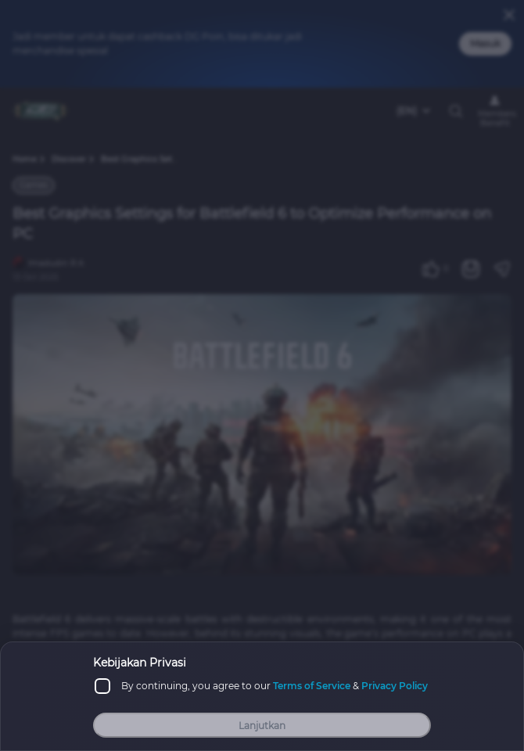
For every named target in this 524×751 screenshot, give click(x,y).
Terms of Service (311, 686)
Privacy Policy (394, 686)
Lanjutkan (262, 725)
